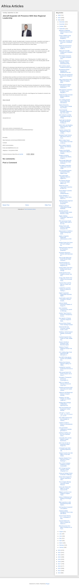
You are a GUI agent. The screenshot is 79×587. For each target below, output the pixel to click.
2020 (59, 557)
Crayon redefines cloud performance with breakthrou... (65, 37)
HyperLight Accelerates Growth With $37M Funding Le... (65, 121)
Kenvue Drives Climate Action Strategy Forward (66, 324)
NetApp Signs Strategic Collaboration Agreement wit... (65, 404)
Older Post (48, 205)
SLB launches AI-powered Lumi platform (65, 507)
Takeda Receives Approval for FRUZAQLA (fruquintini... (66, 202)
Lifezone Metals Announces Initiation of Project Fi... (65, 304)
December (62, 22)
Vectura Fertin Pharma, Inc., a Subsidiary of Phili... (65, 517)
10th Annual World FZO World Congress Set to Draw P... (65, 374)
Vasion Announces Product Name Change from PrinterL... (65, 106)
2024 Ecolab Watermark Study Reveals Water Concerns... (65, 162)
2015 (59, 568)
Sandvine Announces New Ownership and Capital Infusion (65, 389)
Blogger (47, 583)
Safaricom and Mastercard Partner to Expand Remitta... (65, 394)
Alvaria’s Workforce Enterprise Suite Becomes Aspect (64, 343)
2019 (59, 559)
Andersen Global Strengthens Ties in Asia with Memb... (66, 512)
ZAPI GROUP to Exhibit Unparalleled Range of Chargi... (65, 116)
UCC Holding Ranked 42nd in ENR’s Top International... (64, 101)
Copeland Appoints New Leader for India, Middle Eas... (65, 338)
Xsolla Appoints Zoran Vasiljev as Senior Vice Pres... (65, 274)
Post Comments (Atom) (30, 209)
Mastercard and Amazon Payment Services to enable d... (65, 47)
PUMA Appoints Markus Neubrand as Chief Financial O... (65, 86)
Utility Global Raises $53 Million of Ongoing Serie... (65, 81)
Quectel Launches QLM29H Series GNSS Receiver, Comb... (65, 212)
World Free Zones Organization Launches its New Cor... (65, 187)
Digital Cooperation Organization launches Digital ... (65, 294)
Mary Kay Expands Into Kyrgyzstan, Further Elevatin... (65, 409)
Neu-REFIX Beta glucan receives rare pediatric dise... (65, 359)
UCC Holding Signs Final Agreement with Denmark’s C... (65, 354)
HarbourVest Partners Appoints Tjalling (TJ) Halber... (65, 364)
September (62, 28)
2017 (59, 563)
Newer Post (6, 205)
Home (27, 205)
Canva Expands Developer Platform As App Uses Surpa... (65, 111)
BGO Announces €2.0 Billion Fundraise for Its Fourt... (65, 527)
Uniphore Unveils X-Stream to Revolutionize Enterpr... (65, 424)
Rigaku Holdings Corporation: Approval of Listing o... (66, 217)
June (60, 536)
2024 (59, 20)
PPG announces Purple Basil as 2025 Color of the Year (65, 222)
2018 (59, 561)
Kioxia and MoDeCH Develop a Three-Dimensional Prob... (64, 62)
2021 (59, 554)
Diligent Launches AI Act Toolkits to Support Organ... (65, 493)
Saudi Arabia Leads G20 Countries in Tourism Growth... (65, 299)
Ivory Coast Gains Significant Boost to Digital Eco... (64, 177)
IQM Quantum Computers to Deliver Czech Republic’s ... (65, 91)
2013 (59, 572)
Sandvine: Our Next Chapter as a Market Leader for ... (65, 399)
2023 (59, 550)
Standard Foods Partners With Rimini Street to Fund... (65, 136)
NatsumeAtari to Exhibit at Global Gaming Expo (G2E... (65, 232)
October (61, 26)
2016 (59, 566)
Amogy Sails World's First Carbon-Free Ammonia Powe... (65, 279)
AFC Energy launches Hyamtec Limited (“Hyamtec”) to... (64, 470)
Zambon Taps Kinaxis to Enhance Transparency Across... (65, 314)
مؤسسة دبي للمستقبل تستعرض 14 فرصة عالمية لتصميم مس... (66, 414)
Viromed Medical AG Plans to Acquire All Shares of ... (64, 522)
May (60, 538)
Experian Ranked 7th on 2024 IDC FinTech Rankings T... (65, 459)
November (62, 24)
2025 (59, 17)
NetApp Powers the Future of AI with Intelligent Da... (66, 244)
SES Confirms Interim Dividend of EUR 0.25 (65, 66)
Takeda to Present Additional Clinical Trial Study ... (65, 348)
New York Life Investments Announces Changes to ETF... (66, 76)
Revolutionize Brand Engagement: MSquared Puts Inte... (65, 71)
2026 (59, 15)
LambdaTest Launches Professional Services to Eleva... (66, 369)
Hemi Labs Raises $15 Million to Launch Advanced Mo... (65, 488)
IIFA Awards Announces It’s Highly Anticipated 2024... (65, 57)
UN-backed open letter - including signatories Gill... (65, 449)
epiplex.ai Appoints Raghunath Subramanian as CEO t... (65, 238)
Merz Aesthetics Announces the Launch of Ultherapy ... (65, 309)
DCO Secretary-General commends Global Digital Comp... (65, 172)
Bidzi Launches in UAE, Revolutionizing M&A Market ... (65, 503)
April (60, 540)
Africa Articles (12, 6)
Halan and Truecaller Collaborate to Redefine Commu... (65, 52)
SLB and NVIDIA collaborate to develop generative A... (65, 429)
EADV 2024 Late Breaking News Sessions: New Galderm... (65, 126)
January (61, 547)
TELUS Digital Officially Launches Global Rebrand (65, 483)
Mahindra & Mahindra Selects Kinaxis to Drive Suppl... (65, 32)
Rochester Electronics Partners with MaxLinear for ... (66, 254)
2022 (59, 552)
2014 (59, 570)
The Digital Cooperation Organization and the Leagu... (65, 167)
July (60, 533)
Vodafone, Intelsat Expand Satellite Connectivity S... (65, 333)
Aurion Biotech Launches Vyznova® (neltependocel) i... (65, 192)
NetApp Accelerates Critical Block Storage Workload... (65, 207)
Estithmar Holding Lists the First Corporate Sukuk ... (65, 434)
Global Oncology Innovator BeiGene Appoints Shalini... (66, 96)
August (61, 531)
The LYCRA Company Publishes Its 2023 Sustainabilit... (64, 464)
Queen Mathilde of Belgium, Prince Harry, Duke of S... (65, 197)
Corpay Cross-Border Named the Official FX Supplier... (65, 152)
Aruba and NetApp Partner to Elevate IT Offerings (66, 474)
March (61, 543)
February (61, 545)
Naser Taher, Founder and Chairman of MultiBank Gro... (65, 42)
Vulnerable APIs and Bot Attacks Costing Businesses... (65, 439)
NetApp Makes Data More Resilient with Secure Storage (65, 269)
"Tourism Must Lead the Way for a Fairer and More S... (65, 284)
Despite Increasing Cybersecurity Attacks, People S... (65, 157)
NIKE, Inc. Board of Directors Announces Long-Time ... (65, 384)
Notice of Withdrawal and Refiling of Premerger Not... (65, 498)
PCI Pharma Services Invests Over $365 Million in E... (64, 182)
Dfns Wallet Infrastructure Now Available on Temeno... (65, 419)
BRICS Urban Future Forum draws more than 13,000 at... (65, 142)
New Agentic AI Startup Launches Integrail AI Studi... (65, 320)
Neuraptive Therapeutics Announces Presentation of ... (65, 379)
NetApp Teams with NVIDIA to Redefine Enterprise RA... (64, 227)
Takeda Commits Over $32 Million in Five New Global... (66, 454)
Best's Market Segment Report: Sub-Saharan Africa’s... (65, 147)
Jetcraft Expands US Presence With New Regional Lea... (64, 264)
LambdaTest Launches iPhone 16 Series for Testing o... (65, 289)
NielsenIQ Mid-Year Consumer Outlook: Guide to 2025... (64, 328)
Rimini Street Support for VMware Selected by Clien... (65, 478)
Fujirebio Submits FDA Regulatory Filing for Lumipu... (65, 131)
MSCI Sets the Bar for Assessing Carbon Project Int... (64, 444)
